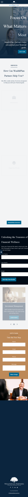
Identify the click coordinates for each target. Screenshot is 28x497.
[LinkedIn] (15, 487)
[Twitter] (13, 487)
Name (14, 341)
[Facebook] (10, 487)
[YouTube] (17, 487)
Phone (14, 356)
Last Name (4, 262)
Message (14, 364)
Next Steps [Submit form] (14, 374)
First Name (4, 254)
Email (2, 271)
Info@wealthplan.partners (14, 493)
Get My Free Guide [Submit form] (9, 279)
